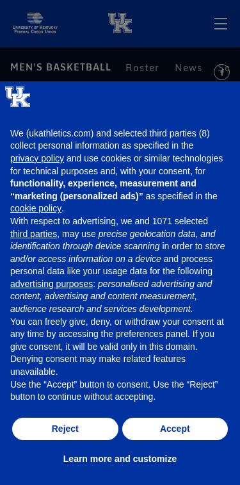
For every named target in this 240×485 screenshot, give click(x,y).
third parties (33, 234)
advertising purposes (51, 284)
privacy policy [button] (37, 158)
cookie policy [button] (35, 208)
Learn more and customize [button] (120, 459)
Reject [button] (65, 428)
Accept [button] (175, 428)
